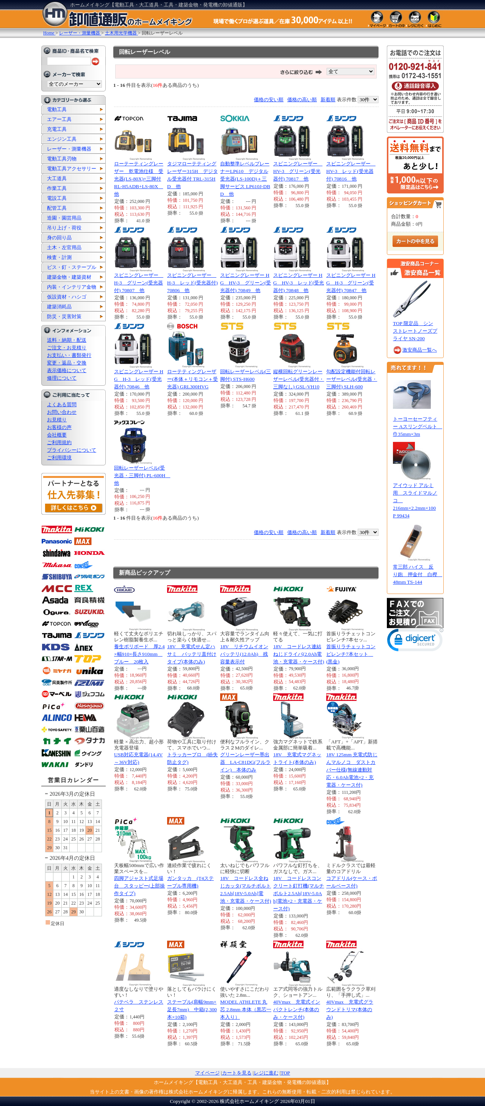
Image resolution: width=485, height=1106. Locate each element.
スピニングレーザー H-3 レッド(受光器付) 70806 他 (192, 282)
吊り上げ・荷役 (64, 228)
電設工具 (57, 198)
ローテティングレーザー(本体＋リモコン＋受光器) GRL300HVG (192, 379)
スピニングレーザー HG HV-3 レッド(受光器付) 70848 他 (298, 282)
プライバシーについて (71, 450)
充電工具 (57, 129)
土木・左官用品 (64, 247)
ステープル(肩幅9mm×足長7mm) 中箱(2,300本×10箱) (192, 1009)
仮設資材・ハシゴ (66, 297)
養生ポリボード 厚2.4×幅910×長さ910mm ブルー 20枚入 (139, 654)
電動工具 (57, 109)
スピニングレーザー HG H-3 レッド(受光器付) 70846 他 (138, 379)
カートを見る (237, 1073)
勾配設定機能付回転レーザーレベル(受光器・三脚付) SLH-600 (351, 379)
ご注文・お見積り (66, 347)
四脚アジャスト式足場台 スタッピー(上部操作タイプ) (139, 885)
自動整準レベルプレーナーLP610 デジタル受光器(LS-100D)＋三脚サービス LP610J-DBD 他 (245, 179)
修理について (62, 378)
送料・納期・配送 (66, 340)
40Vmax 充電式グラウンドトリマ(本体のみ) (349, 1009)
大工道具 (57, 178)
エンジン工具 (62, 139)
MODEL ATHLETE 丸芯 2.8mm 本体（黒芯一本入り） (245, 1009)
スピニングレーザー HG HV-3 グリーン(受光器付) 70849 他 (245, 282)
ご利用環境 (59, 457)
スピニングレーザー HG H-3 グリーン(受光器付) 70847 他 (350, 282)
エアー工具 (59, 119)
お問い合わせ (62, 412)
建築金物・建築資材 (69, 277)
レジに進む (266, 1073)
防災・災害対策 (64, 316)
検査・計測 (59, 257)
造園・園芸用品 (64, 218)
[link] (415, 641)
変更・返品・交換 (66, 363)
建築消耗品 (59, 306)
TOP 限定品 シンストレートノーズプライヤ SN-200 (415, 330)
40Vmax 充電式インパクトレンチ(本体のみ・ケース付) (296, 1009)
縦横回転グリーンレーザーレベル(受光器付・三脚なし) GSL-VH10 (298, 379)
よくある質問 (62, 404)
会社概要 (57, 435)
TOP (285, 1073)
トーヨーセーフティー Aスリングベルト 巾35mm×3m (417, 426)
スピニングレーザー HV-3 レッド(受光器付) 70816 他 (350, 171)
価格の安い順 (268, 99)
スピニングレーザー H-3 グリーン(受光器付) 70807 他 (138, 282)
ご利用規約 (59, 442)
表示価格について (66, 370)
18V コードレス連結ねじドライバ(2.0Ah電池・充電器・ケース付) (298, 654)
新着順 (328, 99)
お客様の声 (59, 427)
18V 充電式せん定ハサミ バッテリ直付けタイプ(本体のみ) (191, 654)
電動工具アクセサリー (71, 168)
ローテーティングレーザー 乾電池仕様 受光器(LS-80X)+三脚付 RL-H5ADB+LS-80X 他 (138, 179)
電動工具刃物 (62, 159)
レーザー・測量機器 (69, 149)
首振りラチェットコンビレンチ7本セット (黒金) (350, 654)
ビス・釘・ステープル (71, 267)
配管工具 (57, 208)
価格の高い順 (302, 99)
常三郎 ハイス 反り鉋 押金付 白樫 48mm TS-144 (417, 574)
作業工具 (57, 188)
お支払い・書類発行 (69, 355)
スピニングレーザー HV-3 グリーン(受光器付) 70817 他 (297, 171)
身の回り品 (59, 237)
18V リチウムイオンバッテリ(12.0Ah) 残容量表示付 (244, 654)
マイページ (207, 1073)
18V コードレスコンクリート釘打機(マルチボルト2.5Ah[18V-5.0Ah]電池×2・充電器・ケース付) (298, 893)
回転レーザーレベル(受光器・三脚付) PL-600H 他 (142, 475)
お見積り (57, 420)
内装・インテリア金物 (71, 287)
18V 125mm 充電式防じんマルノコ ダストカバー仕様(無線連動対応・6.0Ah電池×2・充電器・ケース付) (351, 770)
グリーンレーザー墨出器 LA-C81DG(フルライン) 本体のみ (245, 762)
